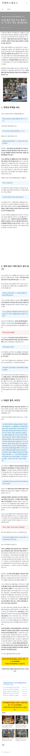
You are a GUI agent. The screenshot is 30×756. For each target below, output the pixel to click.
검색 (23, 3)
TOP (27, 752)
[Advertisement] (15, 245)
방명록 (9, 9)
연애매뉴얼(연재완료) (8, 682)
